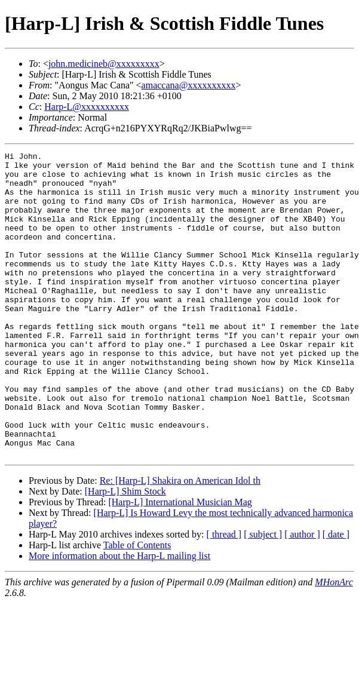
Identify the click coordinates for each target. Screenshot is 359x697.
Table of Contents (137, 606)
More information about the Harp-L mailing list (119, 617)
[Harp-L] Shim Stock (125, 552)
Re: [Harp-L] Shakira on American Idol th (180, 541)
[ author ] (302, 595)
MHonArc (333, 643)
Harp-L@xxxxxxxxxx (86, 107)
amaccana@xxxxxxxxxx (189, 85)
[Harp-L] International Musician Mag (179, 563)
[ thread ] (224, 595)
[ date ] (336, 595)
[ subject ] (263, 595)
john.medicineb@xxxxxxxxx (103, 64)
